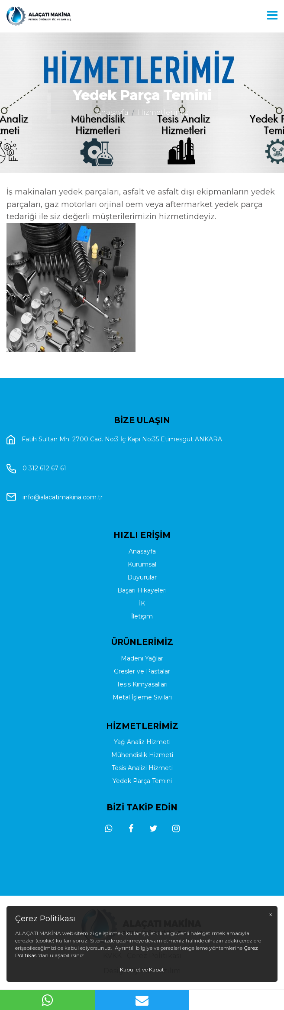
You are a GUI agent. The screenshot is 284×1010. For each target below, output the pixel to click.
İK (142, 649)
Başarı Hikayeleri (142, 636)
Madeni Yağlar (142, 692)
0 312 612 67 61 (44, 527)
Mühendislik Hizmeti (142, 789)
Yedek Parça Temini (142, 815)
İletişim (142, 662)
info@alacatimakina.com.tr (63, 556)
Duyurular (142, 623)
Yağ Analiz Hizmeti (142, 776)
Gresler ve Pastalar (142, 705)
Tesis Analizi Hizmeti (142, 802)
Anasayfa (112, 112)
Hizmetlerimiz (163, 112)
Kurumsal (142, 610)
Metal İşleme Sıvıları (142, 731)
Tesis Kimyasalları (142, 718)
